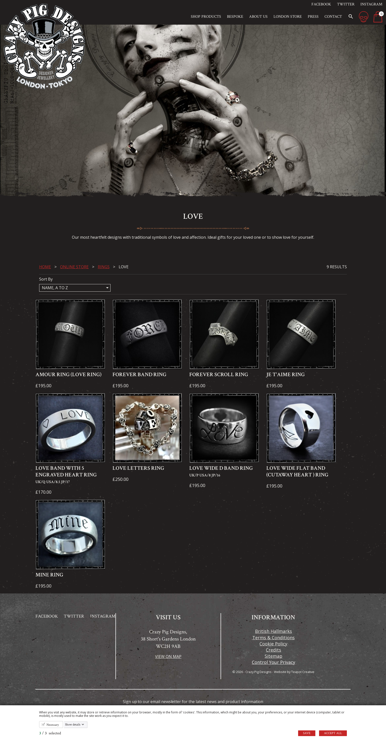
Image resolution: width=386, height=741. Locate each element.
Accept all (333, 733)
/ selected (50, 733)
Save (306, 733)
